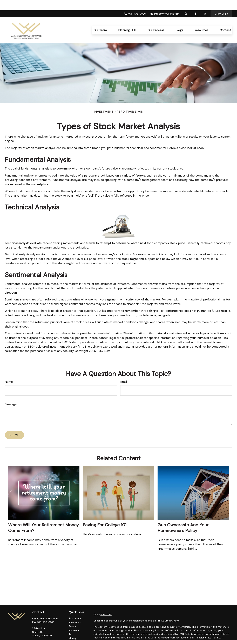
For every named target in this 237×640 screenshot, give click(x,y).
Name (9, 371)
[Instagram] (46, 637)
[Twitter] (186, 3)
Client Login (221, 3)
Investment (75, 612)
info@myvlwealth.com (165, 3)
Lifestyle (73, 631)
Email (123, 371)
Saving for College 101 (104, 514)
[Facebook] (195, 3)
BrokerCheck (172, 610)
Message (11, 394)
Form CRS (106, 604)
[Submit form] (14, 425)
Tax (70, 623)
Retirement (75, 608)
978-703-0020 (135, 3)
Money (72, 627)
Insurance (74, 619)
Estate (72, 616)
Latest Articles (77, 635)
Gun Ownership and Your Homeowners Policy (183, 517)
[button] (100, 19)
